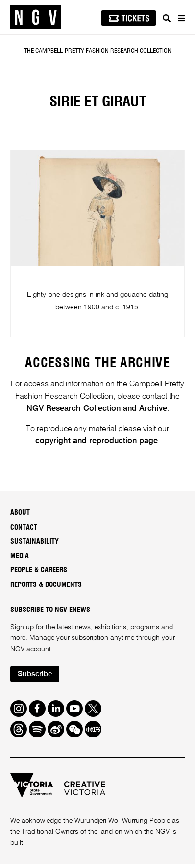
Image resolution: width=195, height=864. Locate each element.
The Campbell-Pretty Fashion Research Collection (97, 51)
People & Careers (38, 570)
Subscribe (35, 674)
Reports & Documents (46, 585)
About (20, 512)
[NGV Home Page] (35, 17)
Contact (23, 527)
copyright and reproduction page (96, 441)
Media (19, 556)
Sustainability (34, 541)
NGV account (30, 649)
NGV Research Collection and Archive (96, 409)
